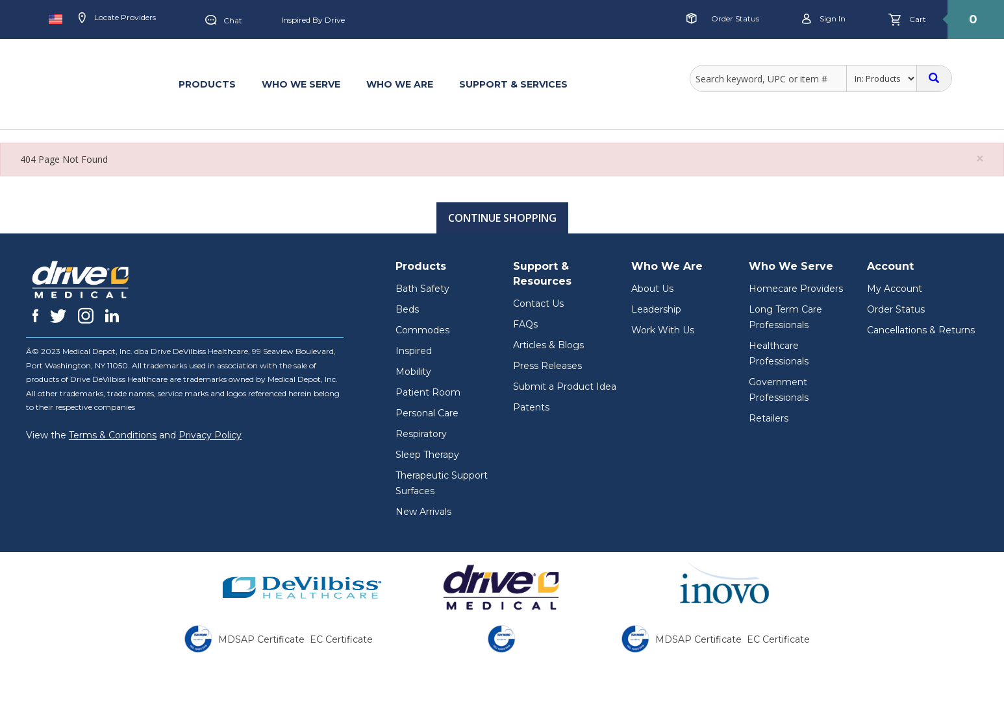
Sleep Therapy (427, 454)
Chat (223, 20)
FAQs (525, 324)
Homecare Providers (796, 288)
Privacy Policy (210, 435)
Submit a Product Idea (564, 386)
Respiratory (421, 434)
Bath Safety (422, 288)
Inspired (413, 351)
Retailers (768, 418)
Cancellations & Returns (921, 330)
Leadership (656, 309)
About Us (652, 288)
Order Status (735, 18)
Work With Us (662, 330)
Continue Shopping (502, 218)
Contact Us (538, 303)
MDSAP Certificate (261, 639)
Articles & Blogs (548, 345)
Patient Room (427, 392)
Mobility (413, 371)
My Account (894, 288)
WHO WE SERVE (301, 84)
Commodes (422, 330)
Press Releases (547, 366)
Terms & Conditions (113, 435)
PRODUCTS (207, 84)
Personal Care (426, 413)
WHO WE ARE (399, 84)
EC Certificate (341, 639)
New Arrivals (423, 512)
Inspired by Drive (313, 20)
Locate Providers (117, 18)
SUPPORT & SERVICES (513, 84)
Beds (407, 309)
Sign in (824, 19)
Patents (531, 407)
